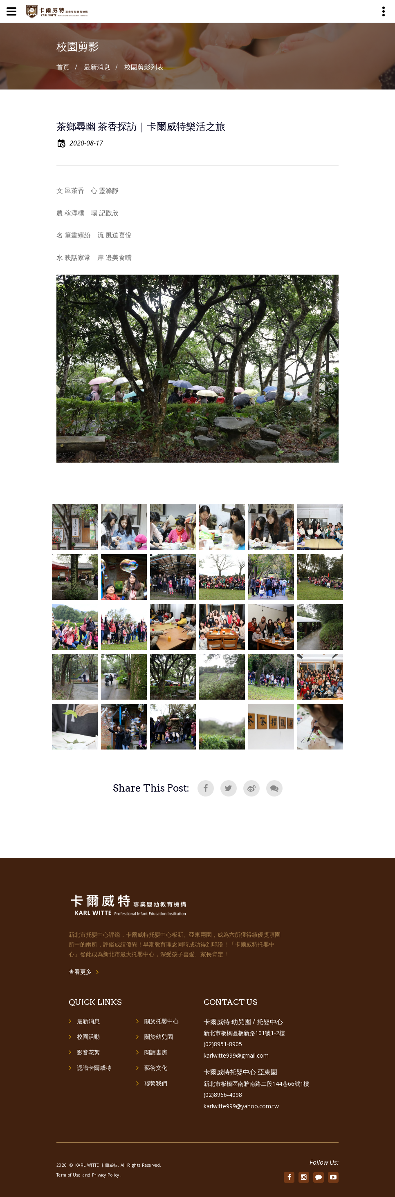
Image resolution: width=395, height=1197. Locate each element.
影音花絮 (88, 1052)
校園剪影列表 (144, 67)
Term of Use (68, 1175)
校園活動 (88, 1036)
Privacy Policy (105, 1175)
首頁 (63, 67)
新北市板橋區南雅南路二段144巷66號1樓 (256, 1083)
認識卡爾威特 (94, 1068)
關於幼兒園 (158, 1036)
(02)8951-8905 (223, 1044)
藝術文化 (155, 1068)
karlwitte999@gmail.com (236, 1055)
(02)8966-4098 (223, 1095)
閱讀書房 (155, 1052)
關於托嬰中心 (161, 1021)
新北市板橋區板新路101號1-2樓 (244, 1033)
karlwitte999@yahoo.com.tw (241, 1106)
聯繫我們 (155, 1083)
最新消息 (88, 1021)
